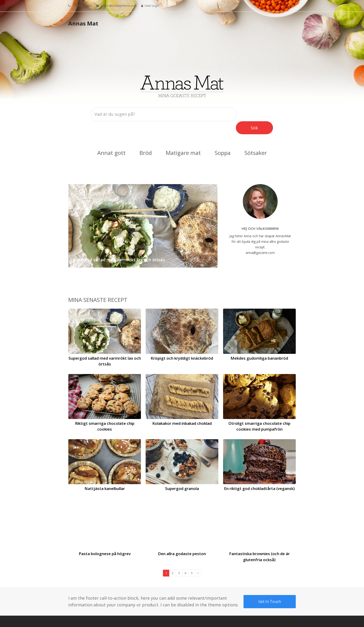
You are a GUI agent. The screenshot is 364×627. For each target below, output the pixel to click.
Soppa (223, 140)
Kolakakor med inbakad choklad (182, 410)
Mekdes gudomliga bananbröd (259, 345)
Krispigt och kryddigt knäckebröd (182, 345)
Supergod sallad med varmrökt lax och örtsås (119, 247)
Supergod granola (182, 475)
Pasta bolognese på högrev (105, 540)
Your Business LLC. (94, 620)
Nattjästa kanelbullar (104, 475)
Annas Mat (83, 23)
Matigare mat (183, 140)
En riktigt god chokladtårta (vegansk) (259, 475)
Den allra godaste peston (182, 540)
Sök (260, 114)
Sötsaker (255, 140)
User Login (152, 6)
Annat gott (111, 140)
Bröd (146, 140)
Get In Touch (269, 588)
